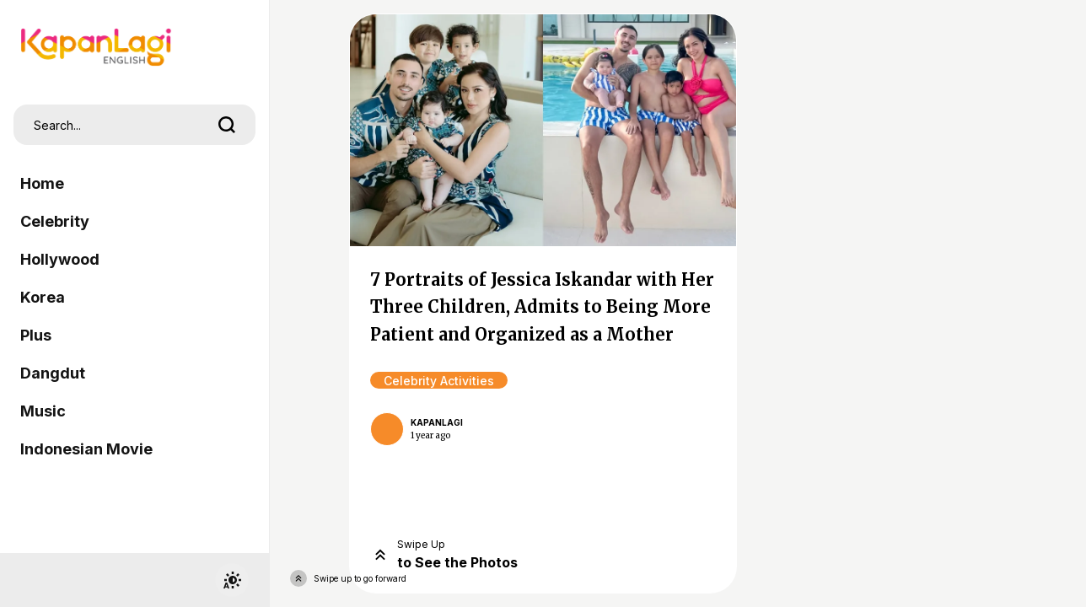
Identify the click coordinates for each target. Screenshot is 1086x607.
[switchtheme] (232, 580)
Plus (35, 335)
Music (43, 411)
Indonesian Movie (86, 449)
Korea (42, 297)
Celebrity (54, 221)
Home (42, 183)
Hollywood (59, 259)
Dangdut (52, 373)
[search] (226, 125)
